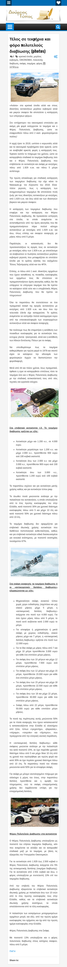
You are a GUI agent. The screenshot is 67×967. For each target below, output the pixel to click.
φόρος (39, 63)
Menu (9, 3)
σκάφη (23, 63)
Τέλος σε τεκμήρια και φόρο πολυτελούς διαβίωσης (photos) (30, 45)
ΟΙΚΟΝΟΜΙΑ (25, 60)
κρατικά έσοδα (26, 56)
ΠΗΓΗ (13, 951)
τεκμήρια (31, 63)
